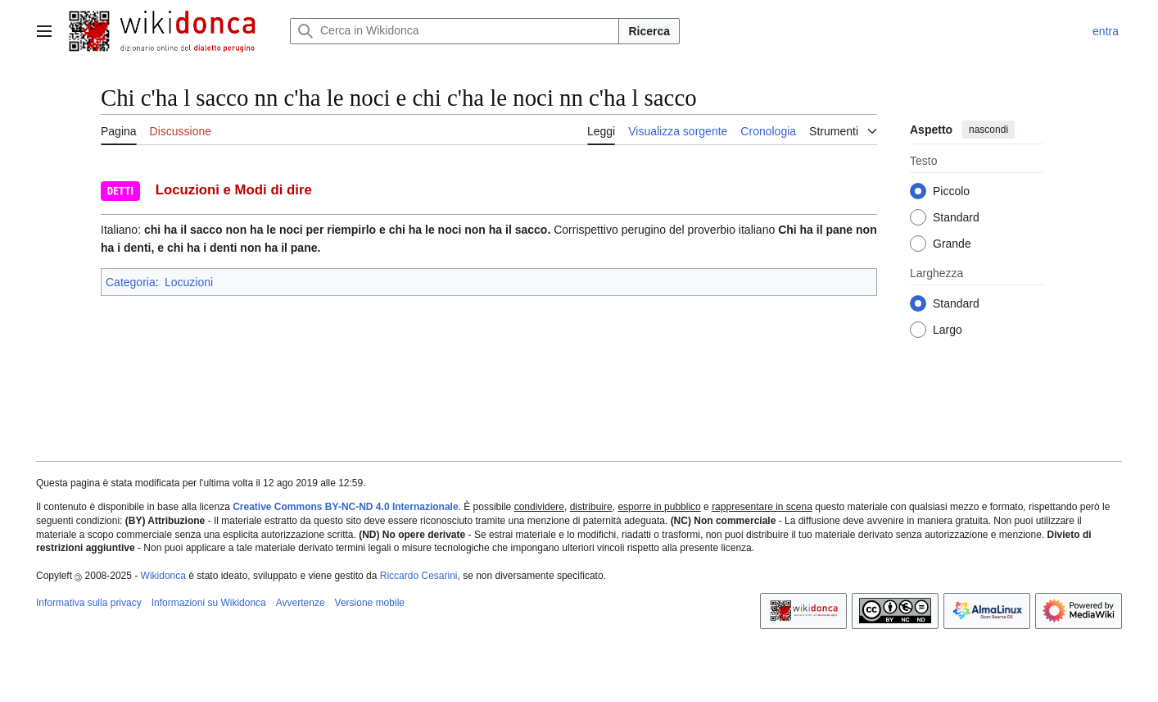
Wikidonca (163, 575)
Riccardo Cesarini (419, 575)
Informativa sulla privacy (89, 603)
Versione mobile (370, 603)
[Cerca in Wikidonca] (454, 31)
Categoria (131, 282)
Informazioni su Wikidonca (209, 603)
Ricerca (649, 31)
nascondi (988, 129)
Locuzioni (189, 282)
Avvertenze (300, 603)
